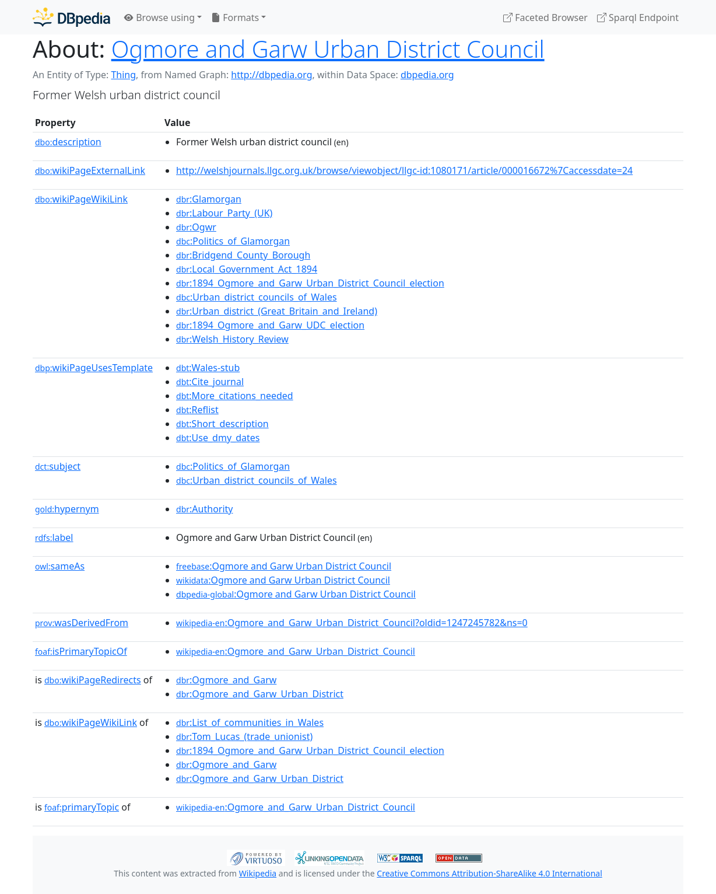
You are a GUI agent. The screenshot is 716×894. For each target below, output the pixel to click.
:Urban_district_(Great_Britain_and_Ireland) (276, 311)
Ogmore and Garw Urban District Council (328, 49)
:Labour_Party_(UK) (224, 213)
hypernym (67, 508)
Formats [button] (235, 17)
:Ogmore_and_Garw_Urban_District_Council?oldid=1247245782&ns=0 (352, 622)
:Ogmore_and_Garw (226, 679)
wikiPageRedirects (92, 679)
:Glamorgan (208, 199)
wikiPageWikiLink (81, 199)
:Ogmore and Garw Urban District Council (283, 566)
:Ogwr (196, 227)
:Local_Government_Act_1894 (246, 269)
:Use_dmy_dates (217, 437)
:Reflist (197, 409)
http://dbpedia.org (271, 74)
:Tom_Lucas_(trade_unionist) (244, 736)
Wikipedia (257, 873)
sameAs (60, 566)
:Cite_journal (210, 381)
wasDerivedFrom (81, 622)
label (54, 537)
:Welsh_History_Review (232, 339)
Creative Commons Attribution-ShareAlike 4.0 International (489, 873)
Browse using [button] (159, 17)
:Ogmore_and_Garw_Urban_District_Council (295, 651)
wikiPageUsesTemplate (94, 367)
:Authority (204, 508)
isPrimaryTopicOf (81, 651)
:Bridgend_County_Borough (243, 255)
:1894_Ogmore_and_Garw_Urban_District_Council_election (310, 283)
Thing (123, 74)
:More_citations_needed (234, 395)
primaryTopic (81, 807)
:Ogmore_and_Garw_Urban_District (259, 693)
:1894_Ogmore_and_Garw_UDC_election (270, 325)
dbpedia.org (427, 74)
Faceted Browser (545, 17)
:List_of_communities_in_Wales (250, 722)
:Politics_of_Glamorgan (233, 241)
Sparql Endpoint (638, 17)
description (68, 141)
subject (57, 466)
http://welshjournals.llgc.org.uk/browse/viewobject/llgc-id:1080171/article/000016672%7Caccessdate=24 (404, 170)
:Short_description (222, 423)
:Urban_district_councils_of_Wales (256, 297)
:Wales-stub (208, 367)
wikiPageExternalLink (90, 170)
